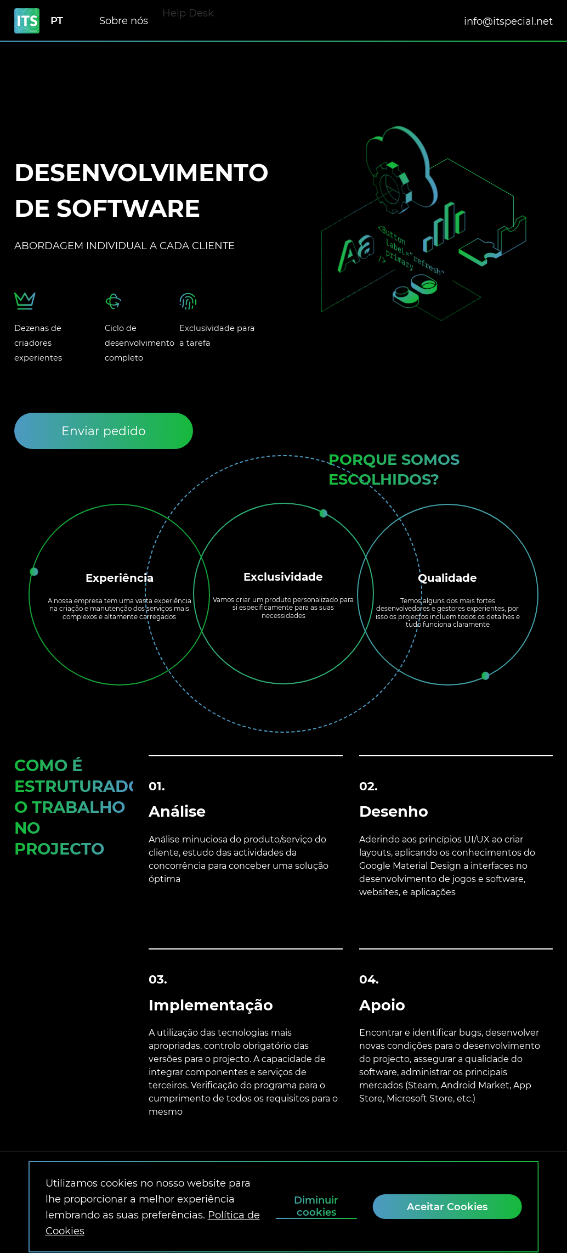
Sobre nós (123, 14)
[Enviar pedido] (103, 430)
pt (56, 21)
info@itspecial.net (508, 21)
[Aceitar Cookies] (447, 1206)
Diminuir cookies (316, 1206)
